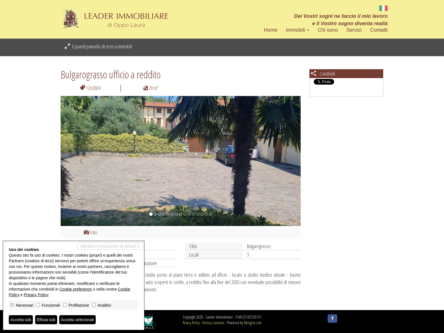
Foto (90, 232)
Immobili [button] (297, 30)
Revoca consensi (213, 322)
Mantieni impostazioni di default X (110, 246)
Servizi (354, 30)
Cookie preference (75, 289)
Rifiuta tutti (46, 319)
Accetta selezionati (77, 319)
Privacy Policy (191, 322)
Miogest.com (253, 322)
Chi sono (328, 30)
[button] (79, 161)
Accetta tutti (20, 319)
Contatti (379, 30)
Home (271, 30)
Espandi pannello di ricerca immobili (98, 46)
